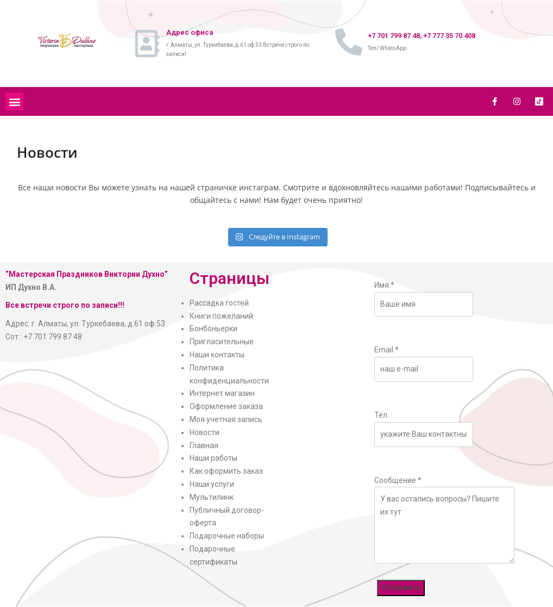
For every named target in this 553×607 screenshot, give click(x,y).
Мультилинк (212, 497)
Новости (204, 432)
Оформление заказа (226, 406)
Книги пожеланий (221, 316)
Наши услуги (212, 484)
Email (386, 349)
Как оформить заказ (226, 471)
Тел (380, 415)
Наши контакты (217, 354)
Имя (384, 285)
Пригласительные (222, 341)
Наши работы (213, 458)
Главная (204, 445)
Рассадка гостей (219, 303)
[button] (14, 101)
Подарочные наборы (227, 535)
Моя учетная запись (226, 419)
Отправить (400, 587)
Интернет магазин (222, 393)
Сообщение (398, 480)
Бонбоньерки (213, 328)
